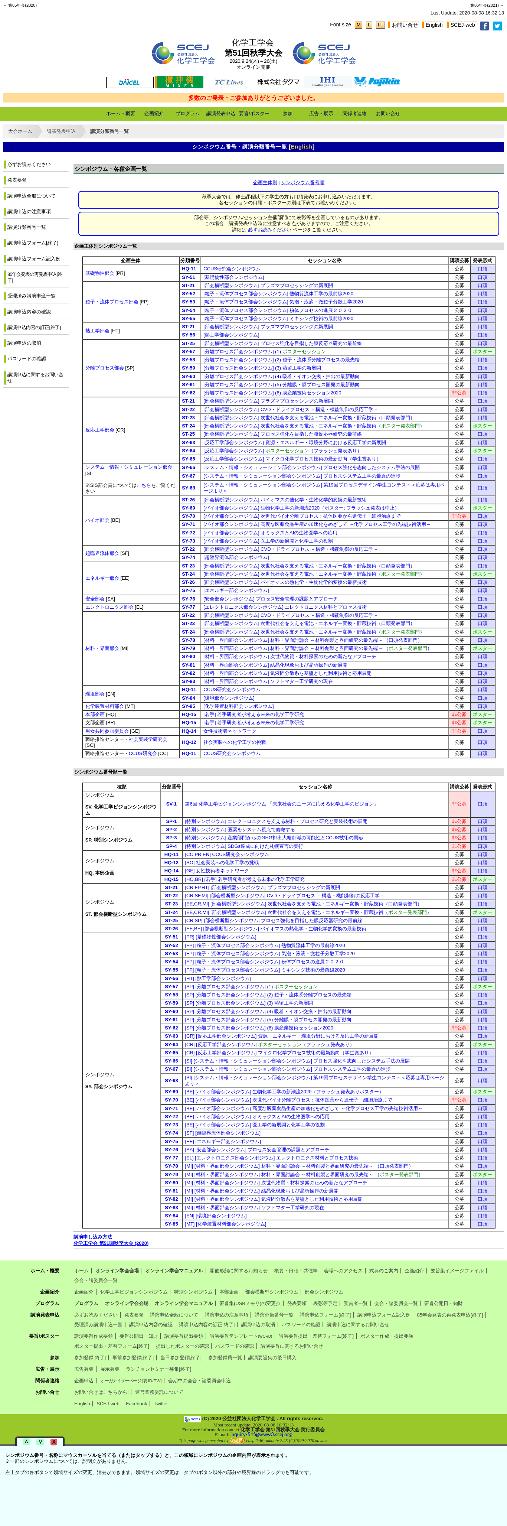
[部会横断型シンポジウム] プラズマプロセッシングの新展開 (268, 285)
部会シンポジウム (324, 1292)
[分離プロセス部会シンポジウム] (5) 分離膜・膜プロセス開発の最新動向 (281, 384)
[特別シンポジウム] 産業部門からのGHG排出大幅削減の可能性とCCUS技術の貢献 (274, 837)
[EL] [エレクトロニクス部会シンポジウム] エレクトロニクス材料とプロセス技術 (271, 1158)
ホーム (81, 1270)
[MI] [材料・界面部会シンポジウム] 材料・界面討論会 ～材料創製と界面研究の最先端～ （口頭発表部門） (299, 1166)
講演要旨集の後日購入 (272, 1357)
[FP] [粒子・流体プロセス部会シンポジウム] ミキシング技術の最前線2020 (265, 970)
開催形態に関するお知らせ (239, 1270)
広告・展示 (321, 113)
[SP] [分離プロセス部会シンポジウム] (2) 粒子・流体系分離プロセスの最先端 (268, 995)
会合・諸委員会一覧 (96, 1280)
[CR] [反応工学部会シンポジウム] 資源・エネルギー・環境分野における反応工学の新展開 (281, 1036)
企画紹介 (154, 113)
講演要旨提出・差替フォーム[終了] (316, 1336)
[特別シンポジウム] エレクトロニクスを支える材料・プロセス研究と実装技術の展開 (276, 821)
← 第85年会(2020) (20, 5)
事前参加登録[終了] (133, 1357)
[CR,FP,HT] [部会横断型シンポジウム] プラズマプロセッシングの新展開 (262, 887)
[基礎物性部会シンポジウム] (233, 277)
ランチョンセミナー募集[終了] (158, 1369)
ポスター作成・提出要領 (386, 1336)
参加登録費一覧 (225, 1357)
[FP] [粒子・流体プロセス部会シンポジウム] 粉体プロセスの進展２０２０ (264, 961)
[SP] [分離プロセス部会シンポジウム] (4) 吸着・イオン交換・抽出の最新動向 (268, 1011)
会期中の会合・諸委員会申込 (199, 1380)
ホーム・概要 (120, 113)
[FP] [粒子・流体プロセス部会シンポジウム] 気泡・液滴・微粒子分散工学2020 (269, 953)
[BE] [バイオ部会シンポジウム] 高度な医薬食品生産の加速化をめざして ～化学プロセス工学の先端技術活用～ (304, 1108)
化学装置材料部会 (104, 706)
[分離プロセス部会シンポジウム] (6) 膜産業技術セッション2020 (272, 393)
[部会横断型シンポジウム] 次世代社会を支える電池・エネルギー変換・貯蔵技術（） (314, 426)
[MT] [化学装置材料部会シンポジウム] (225, 1224)
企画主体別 (265, 182)
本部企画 (95, 714)
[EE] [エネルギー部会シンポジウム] (223, 1141)
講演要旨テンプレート (241, 1336)
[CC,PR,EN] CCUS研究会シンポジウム (227, 854)
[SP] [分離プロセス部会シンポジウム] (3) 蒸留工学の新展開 (249, 1003)
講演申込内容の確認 (29, 312)
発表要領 (17, 180)
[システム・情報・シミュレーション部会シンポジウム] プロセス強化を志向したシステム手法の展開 (311, 467)
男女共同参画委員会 (107, 731)
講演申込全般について (31, 196)
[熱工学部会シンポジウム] (231, 335)
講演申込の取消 (24, 343)
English (434, 25)
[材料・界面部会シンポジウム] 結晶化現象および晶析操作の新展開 (275, 665)
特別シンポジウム (193, 1292)
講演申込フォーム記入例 (33, 258)
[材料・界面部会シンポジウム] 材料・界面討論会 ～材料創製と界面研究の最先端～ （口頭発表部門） (312, 640)
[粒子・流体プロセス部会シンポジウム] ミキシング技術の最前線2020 (278, 318)
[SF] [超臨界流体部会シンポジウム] (223, 1133)
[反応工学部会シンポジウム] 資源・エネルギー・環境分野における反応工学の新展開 (294, 442)
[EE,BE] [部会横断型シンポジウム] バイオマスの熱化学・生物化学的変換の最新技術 (275, 928)
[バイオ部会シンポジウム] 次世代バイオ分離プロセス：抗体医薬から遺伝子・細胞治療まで (301, 516)
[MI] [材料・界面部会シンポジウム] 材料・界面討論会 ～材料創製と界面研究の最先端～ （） (304, 1174)
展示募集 (110, 1369)
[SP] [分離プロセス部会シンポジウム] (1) (251, 986)
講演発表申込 (220, 113)
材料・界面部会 (102, 648)
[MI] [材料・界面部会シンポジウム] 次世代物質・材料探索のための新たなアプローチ (276, 1182)
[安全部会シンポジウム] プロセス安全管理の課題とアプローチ (270, 599)
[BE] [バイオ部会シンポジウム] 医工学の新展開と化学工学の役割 (255, 1125)
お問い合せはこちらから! (101, 1392)
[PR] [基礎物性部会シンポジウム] (220, 937)
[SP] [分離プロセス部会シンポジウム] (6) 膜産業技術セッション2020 (259, 1028)
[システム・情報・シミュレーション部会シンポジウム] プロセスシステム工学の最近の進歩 (301, 476)
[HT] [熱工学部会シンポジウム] (218, 978)
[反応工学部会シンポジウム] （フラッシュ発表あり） (282, 450)
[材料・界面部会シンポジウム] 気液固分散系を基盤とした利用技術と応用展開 (287, 673)
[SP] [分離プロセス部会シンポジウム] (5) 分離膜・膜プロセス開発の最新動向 (268, 1019)
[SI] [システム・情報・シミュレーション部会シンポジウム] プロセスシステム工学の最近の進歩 (287, 1069)
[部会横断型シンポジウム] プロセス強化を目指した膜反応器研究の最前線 (282, 343)
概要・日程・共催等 (296, 1270)
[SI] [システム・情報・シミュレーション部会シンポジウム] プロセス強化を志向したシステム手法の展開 (297, 1061)
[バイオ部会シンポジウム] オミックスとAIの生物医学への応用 (270, 533)
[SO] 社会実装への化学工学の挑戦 (222, 862)
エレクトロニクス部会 (109, 607)
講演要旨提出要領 (183, 1336)
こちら (144, 485)
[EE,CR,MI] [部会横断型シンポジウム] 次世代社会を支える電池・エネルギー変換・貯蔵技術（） (308, 912)
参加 (287, 113)
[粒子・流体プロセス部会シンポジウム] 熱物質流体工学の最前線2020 (278, 293)
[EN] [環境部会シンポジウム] (215, 1215)
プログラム (188, 113)
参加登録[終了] (90, 1357)
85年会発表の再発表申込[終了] (34, 277)
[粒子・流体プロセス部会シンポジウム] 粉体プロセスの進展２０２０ (277, 310)
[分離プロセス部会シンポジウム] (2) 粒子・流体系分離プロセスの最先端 (281, 359)
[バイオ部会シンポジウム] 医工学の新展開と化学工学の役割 (268, 541)
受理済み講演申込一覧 (31, 296)
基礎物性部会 (99, 273)
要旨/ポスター (254, 113)
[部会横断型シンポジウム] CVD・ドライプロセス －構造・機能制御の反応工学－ (290, 409)
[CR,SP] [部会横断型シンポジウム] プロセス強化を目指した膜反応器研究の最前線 (273, 920)
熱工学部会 (97, 330)
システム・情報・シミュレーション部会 (128, 467)
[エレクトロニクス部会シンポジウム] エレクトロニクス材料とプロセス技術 (285, 607)
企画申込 (84, 1380)
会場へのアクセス (343, 1270)
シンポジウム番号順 (302, 182)
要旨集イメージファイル (457, 1270)
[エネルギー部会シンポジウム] (236, 590)
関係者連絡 (355, 113)
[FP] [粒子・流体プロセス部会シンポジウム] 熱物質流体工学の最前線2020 (265, 945)
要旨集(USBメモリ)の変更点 (250, 1303)
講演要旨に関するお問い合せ (292, 1346)
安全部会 (95, 599)
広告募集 (84, 1369)
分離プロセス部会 (104, 368)
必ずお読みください (29, 164)
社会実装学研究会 (148, 739)
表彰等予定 (325, 1303)
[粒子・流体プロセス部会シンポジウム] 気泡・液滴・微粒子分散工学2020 (283, 302)
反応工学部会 (99, 430)
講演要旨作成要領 (93, 1336)
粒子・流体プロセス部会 (111, 302)
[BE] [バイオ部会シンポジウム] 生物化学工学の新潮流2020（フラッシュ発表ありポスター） (284, 1091)
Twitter (161, 1403)
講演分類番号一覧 (109, 131)
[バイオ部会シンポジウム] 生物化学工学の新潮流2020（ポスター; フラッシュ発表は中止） (301, 508)
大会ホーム (20, 131)
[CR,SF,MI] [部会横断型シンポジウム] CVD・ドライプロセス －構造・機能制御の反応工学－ (284, 895)
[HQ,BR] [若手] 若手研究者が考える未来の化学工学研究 (245, 879)
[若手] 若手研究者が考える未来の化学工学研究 (253, 714)
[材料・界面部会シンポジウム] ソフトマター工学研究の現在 (268, 681)
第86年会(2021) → (487, 5)
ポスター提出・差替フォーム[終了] (111, 1346)
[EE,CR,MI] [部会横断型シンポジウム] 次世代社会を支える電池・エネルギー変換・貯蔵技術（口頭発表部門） (303, 904)
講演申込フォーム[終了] (32, 242)
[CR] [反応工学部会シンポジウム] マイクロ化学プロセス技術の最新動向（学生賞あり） (279, 1052)
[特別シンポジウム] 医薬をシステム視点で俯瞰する (240, 829)
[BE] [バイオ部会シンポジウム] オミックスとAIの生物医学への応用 (257, 1116)
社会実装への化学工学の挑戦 (234, 742)
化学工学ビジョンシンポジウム (134, 1292)
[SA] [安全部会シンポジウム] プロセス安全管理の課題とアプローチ (257, 1149)
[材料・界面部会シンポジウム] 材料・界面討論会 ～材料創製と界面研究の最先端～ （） (317, 648)
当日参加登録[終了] (181, 1357)
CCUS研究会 (143, 753)
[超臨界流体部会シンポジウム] (236, 557)
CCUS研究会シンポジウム (232, 268)
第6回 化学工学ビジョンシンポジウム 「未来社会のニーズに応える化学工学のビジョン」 (281, 804)
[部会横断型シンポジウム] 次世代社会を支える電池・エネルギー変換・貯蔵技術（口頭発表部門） (309, 417)
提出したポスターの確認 (182, 1346)
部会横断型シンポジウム (271, 1292)
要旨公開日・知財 (443, 1303)
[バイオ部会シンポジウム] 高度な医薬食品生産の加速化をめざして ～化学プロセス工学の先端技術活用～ (317, 524)
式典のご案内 (383, 1270)
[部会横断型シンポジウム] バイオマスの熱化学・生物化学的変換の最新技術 (285, 499)
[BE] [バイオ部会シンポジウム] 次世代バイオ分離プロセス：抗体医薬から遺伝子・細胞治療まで (288, 1100)
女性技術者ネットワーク (229, 731)
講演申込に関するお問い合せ (35, 377)
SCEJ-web (463, 25)
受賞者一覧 (356, 1303)
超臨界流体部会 (102, 553)
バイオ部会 (97, 520)
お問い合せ (405, 25)
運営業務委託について (159, 1392)
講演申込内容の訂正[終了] (34, 327)
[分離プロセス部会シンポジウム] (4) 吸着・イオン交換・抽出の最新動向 (281, 376)
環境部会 (95, 694)
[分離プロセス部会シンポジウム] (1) (264, 351)
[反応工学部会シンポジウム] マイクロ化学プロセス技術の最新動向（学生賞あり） (292, 459)
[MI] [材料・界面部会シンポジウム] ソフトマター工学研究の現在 (254, 1207)
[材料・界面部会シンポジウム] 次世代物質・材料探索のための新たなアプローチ (289, 656)
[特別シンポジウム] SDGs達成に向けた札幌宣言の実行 (244, 846)
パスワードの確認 (26, 358)
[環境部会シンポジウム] (228, 698)
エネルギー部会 (102, 578)
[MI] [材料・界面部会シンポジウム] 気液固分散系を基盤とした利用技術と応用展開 (273, 1199)
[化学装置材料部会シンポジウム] (238, 706)
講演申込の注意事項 (29, 211)
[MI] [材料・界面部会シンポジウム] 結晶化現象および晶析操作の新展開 (261, 1191)
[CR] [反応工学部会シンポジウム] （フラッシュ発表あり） (269, 1044)
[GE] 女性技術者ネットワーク (217, 870)
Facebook (136, 1403)
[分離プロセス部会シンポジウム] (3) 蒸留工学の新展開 (262, 368)
